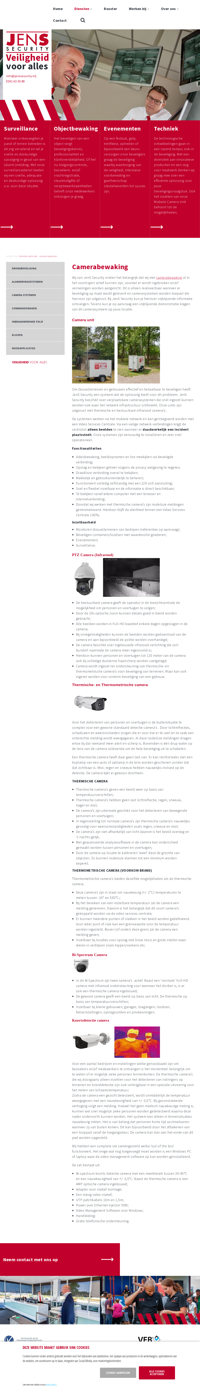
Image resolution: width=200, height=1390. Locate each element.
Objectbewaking (76, 99)
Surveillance (21, 99)
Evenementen (122, 99)
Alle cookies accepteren (157, 1372)
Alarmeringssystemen (27, 252)
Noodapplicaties (23, 319)
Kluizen (17, 305)
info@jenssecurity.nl (20, 47)
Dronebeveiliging (24, 239)
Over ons (168, 8)
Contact (60, 20)
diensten (23, 226)
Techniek (166, 99)
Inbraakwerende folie (27, 292)
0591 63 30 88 (15, 52)
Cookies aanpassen (118, 1373)
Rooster (110, 8)
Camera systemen (24, 265)
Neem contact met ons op (30, 1230)
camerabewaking (169, 248)
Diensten (81, 8)
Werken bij (137, 8)
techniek (33, 226)
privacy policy (51, 1384)
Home (58, 8)
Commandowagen (24, 279)
